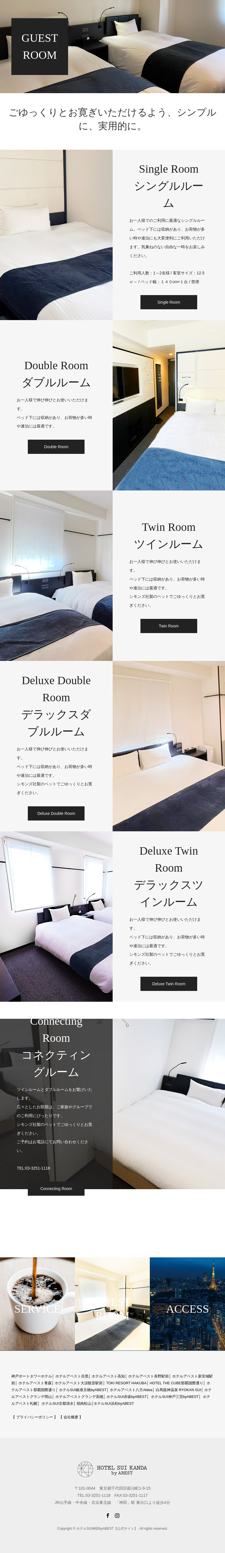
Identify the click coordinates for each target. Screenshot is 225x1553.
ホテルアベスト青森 (35, 1383)
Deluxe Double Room (56, 813)
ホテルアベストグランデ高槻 (79, 1397)
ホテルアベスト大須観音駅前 (79, 1383)
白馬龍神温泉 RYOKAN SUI (178, 1390)
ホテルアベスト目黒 (72, 1376)
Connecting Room (56, 1188)
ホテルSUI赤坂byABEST (126, 1397)
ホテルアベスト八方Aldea (131, 1390)
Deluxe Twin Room (168, 984)
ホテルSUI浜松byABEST (114, 1403)
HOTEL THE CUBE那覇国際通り (176, 1383)
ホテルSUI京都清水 (57, 1403)
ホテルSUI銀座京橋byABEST (83, 1390)
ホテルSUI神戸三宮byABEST (175, 1397)
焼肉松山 (84, 1403)
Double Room (56, 446)
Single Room (168, 302)
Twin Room (169, 626)
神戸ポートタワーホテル (31, 1376)
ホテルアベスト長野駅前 (148, 1376)
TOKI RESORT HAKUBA (126, 1383)
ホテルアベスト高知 (108, 1376)
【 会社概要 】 (71, 1417)
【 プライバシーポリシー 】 (34, 1417)
